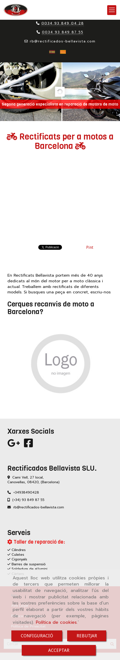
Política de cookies (56, 622)
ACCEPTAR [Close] (58, 650)
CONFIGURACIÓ (37, 635)
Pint (89, 247)
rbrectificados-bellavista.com (63, 41)
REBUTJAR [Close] (87, 635)
